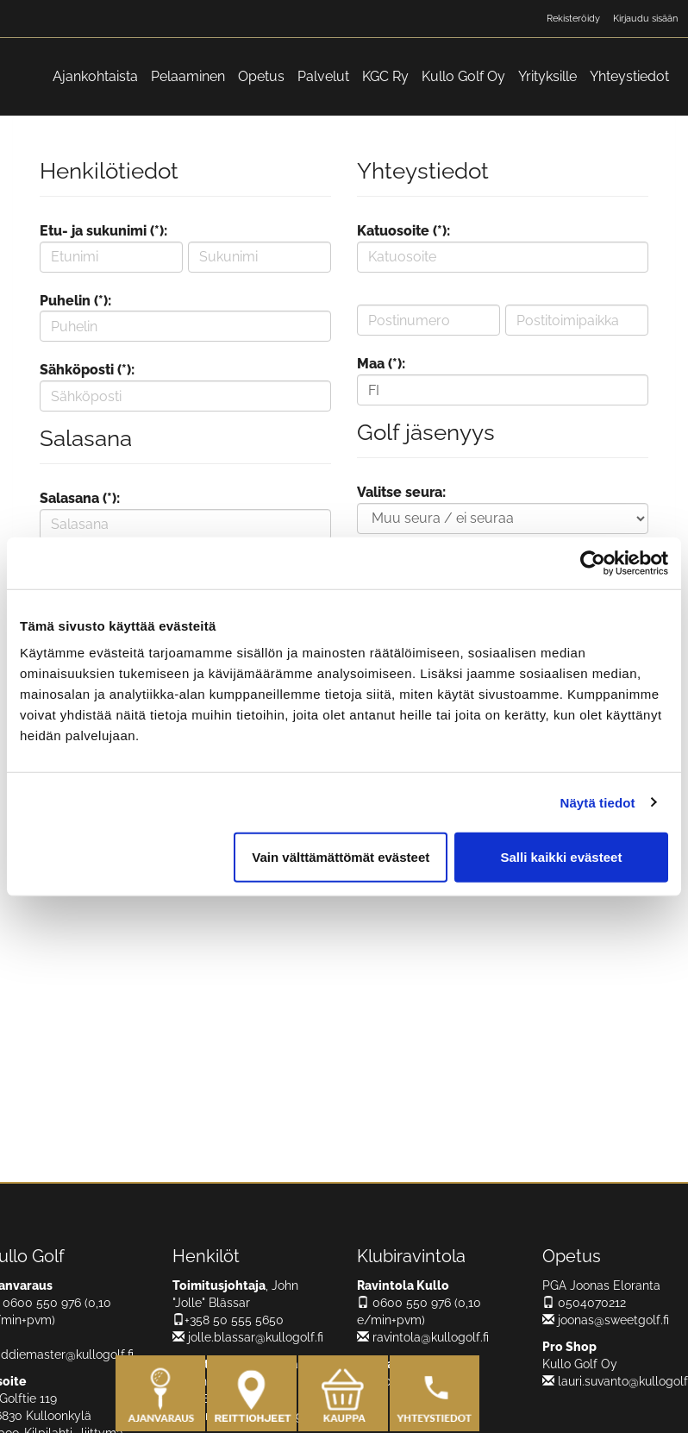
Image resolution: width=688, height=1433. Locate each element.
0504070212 (584, 1303)
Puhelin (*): (75, 300)
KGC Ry (385, 76)
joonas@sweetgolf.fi (605, 1320)
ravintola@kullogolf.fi (423, 1337)
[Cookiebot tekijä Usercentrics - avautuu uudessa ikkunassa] (592, 562)
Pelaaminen (188, 76)
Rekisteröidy (573, 18)
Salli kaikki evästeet (561, 857)
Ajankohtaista (95, 76)
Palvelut (323, 76)
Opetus (261, 76)
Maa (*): (381, 363)
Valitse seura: (401, 492)
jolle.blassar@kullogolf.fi (247, 1337)
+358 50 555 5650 (228, 1320)
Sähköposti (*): (87, 369)
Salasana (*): (80, 498)
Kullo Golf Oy (463, 76)
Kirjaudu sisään (645, 18)
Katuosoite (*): (403, 231)
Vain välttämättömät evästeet (340, 857)
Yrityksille (547, 76)
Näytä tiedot (597, 802)
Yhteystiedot (629, 76)
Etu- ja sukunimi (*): (103, 231)
